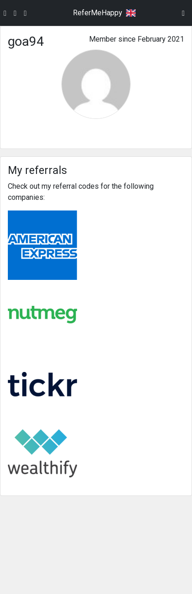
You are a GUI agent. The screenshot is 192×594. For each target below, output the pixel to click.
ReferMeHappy (97, 12)
